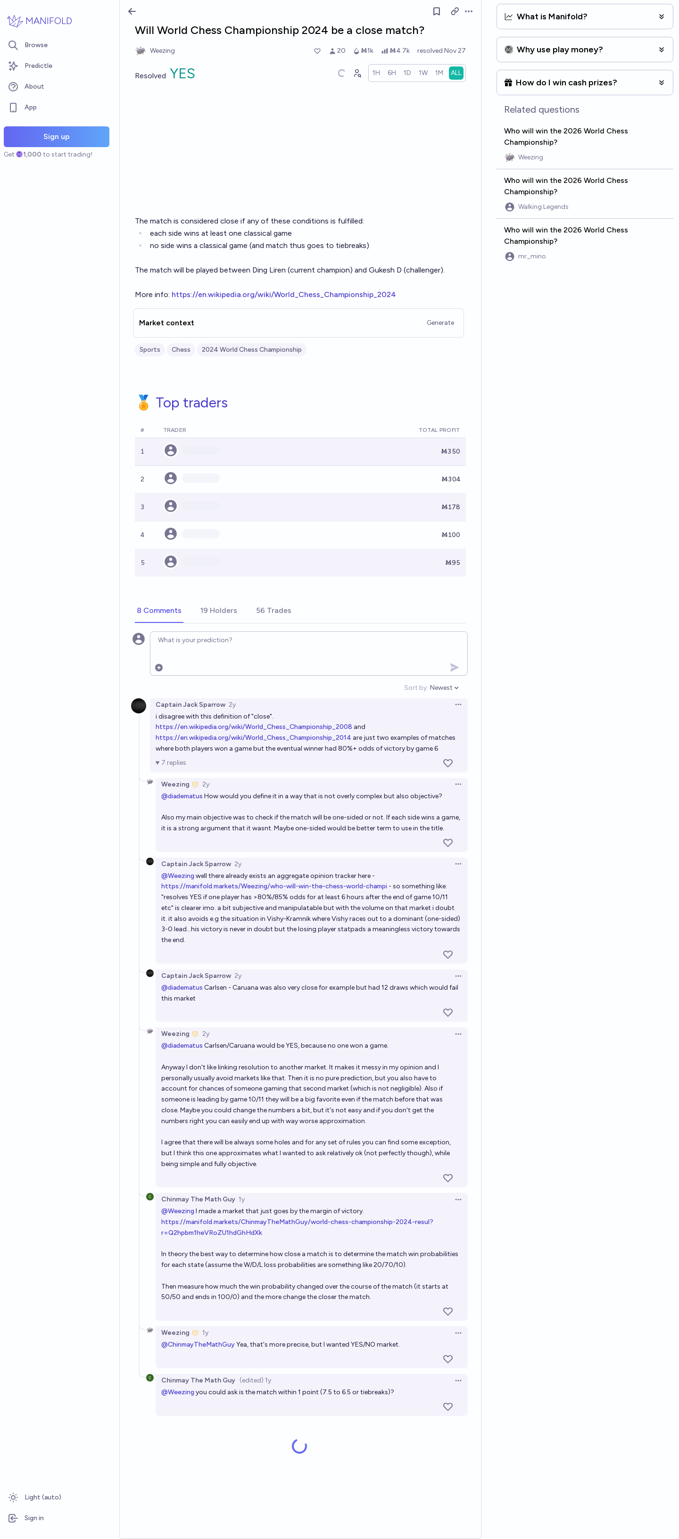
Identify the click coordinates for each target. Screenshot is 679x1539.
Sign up (56, 136)
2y (232, 705)
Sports (150, 350)
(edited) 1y (255, 1380)
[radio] (376, 73)
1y (242, 1199)
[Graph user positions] (357, 73)
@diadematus (182, 796)
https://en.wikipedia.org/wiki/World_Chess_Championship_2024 (284, 294)
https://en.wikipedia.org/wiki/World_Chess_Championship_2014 (253, 738)
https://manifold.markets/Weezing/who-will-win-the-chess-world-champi (274, 886)
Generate (440, 323)
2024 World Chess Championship (252, 350)
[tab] (159, 611)
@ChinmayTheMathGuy (198, 1344)
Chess (181, 350)
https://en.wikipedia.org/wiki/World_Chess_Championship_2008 (254, 727)
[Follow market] (436, 11)
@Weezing (177, 876)
